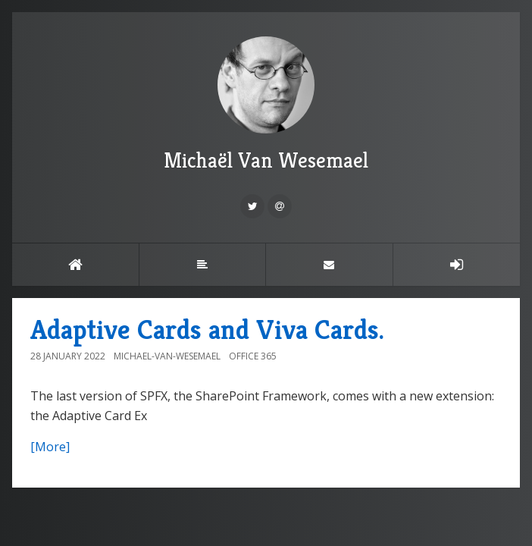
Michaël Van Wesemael (266, 105)
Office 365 (253, 356)
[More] (50, 446)
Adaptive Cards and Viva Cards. (207, 329)
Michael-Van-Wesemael (167, 356)
